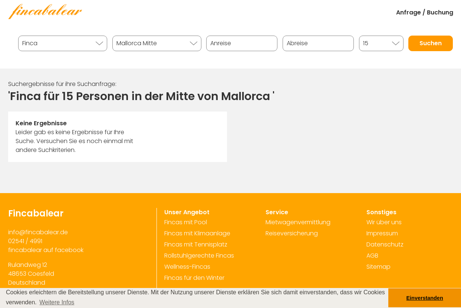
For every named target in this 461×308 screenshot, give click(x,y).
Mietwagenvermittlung (298, 222)
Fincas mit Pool (185, 222)
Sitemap (378, 266)
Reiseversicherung (292, 233)
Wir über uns (384, 222)
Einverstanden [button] (424, 298)
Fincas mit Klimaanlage (197, 233)
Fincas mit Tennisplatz (195, 244)
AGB (372, 255)
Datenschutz (385, 244)
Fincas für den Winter (194, 278)
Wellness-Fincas (187, 266)
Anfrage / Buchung (424, 12)
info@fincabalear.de (38, 232)
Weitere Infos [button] (56, 302)
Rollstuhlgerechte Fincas (199, 255)
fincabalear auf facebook (45, 250)
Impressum (382, 233)
